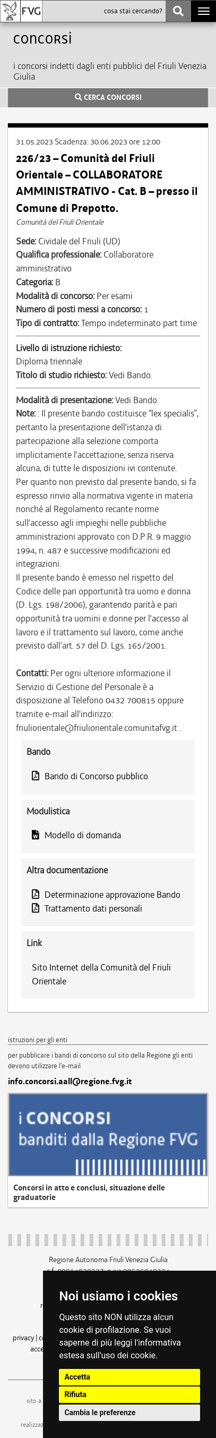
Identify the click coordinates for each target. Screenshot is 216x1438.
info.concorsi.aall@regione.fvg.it (70, 1081)
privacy (23, 1337)
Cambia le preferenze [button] (99, 1412)
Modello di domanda (76, 835)
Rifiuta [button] (75, 1394)
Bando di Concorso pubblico (90, 776)
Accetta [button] (77, 1377)
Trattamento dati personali (87, 908)
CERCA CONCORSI (108, 98)
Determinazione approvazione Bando (106, 894)
